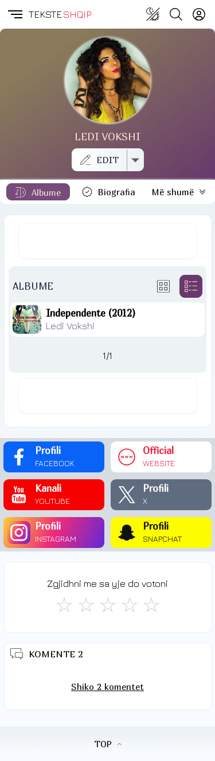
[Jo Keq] (86, 604)
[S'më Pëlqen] (64, 604)
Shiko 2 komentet (107, 686)
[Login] (198, 14)
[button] (14, 14)
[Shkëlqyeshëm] (151, 604)
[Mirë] (108, 604)
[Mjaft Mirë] (129, 604)
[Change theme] (153, 14)
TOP (108, 744)
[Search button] (176, 14)
